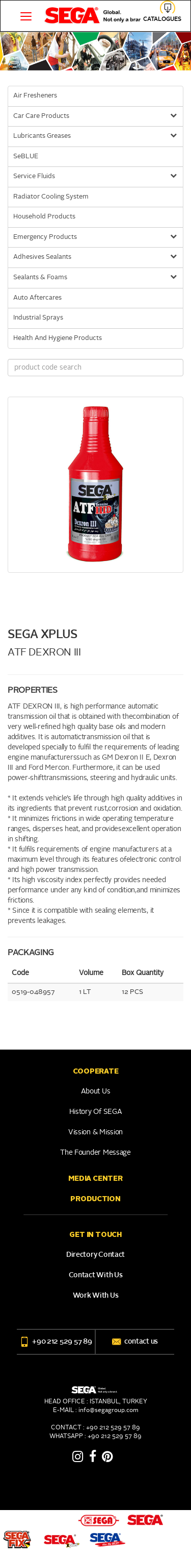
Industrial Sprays (38, 317)
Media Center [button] (95, 1178)
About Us (96, 1091)
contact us (135, 1341)
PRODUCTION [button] (95, 1199)
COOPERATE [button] (95, 1071)
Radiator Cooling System (51, 196)
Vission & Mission (95, 1132)
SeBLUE (25, 156)
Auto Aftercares (37, 298)
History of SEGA (95, 1111)
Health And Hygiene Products (57, 338)
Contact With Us (96, 1275)
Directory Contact (95, 1254)
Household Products (44, 216)
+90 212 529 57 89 (55, 1341)
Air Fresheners (35, 95)
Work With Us (96, 1295)
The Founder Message (95, 1152)
